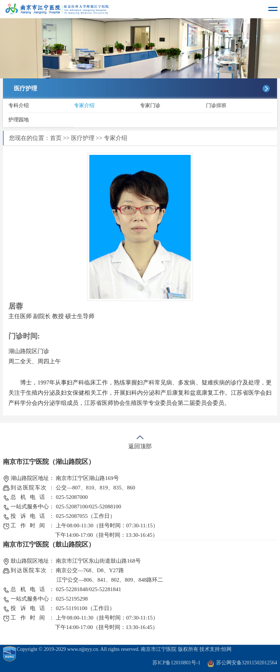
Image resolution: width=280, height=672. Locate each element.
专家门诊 (150, 105)
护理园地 (18, 119)
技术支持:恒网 (215, 649)
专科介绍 (18, 105)
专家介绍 (84, 105)
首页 (56, 138)
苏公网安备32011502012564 (246, 662)
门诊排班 (216, 105)
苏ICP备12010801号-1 (176, 662)
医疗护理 (82, 138)
